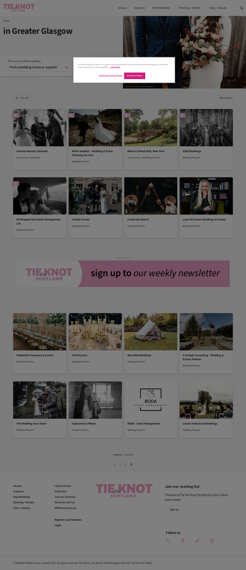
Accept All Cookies (134, 75)
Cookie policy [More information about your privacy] (115, 67)
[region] (124, 70)
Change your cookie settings (110, 75)
